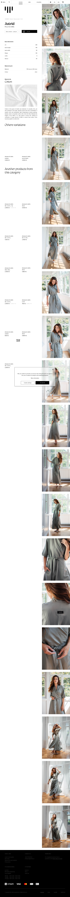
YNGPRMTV (7, 19)
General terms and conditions (11, 860)
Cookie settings (27, 382)
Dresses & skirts (17, 19)
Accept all (42, 382)
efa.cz (26, 871)
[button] (66, 25)
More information (35, 378)
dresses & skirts (9, 156)
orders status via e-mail (57, 858)
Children (39, 2)
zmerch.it (27, 870)
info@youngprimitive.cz (29, 858)
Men (30, 2)
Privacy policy (7, 862)
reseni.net (27, 873)
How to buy (7, 858)
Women (11, 19)
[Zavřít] (53, 369)
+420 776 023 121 (28, 857)
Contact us (28, 853)
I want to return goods (9, 857)
